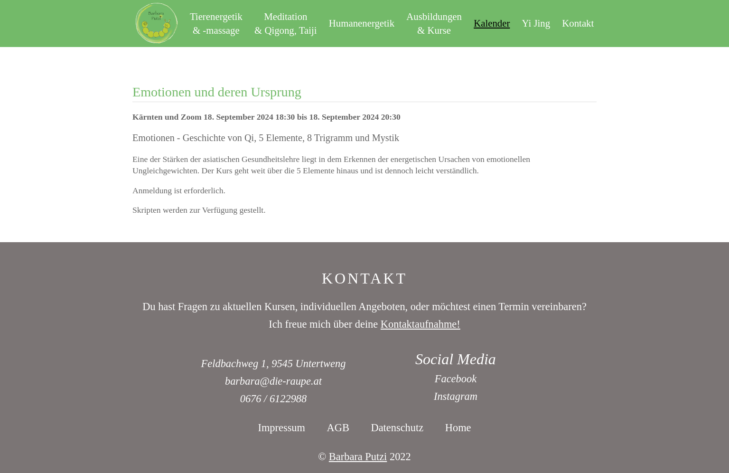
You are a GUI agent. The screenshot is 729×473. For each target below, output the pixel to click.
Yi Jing (536, 23)
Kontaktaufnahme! (420, 324)
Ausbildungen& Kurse (434, 23)
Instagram (455, 396)
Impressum (281, 428)
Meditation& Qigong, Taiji (285, 23)
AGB (338, 428)
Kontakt (578, 23)
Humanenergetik (361, 23)
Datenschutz (397, 428)
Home (458, 428)
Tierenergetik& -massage (216, 23)
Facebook (456, 379)
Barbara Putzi (358, 457)
